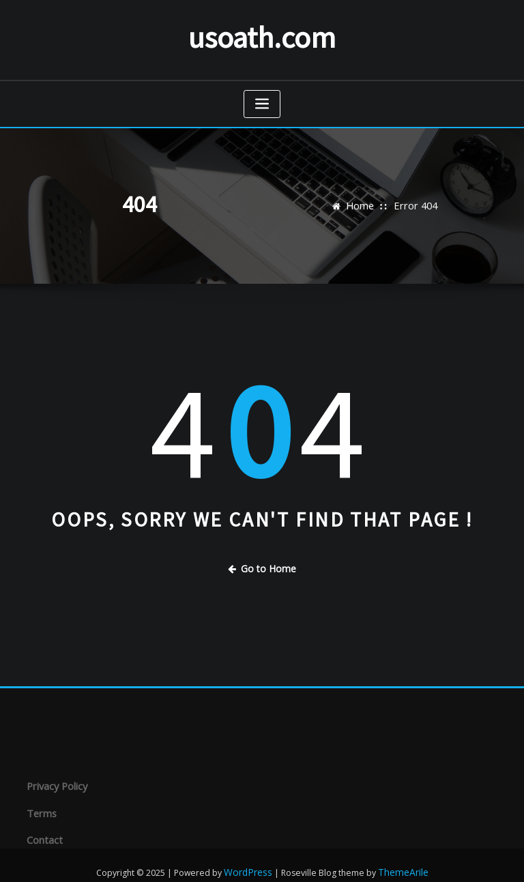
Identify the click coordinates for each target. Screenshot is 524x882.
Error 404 (414, 201)
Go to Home (262, 562)
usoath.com (262, 34)
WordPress (250, 857)
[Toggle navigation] (262, 99)
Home (363, 201)
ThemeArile (400, 857)
